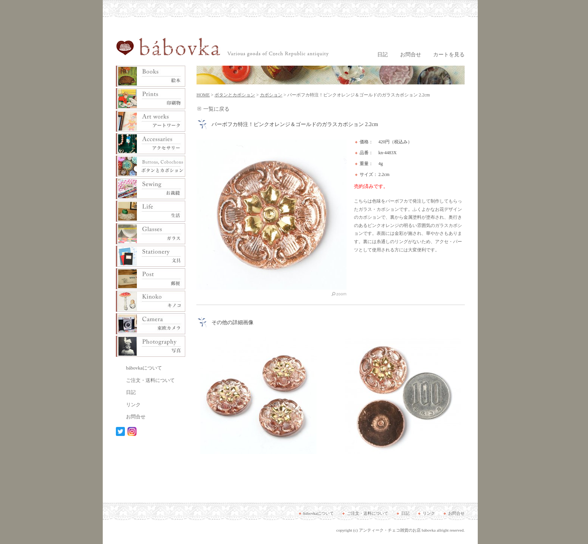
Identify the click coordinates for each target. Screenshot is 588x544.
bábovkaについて (144, 368)
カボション (271, 95)
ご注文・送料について (150, 380)
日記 (382, 54)
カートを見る (449, 54)
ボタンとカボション (234, 95)
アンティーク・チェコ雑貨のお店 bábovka (397, 530)
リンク (133, 404)
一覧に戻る (216, 109)
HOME (203, 95)
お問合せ (410, 54)
